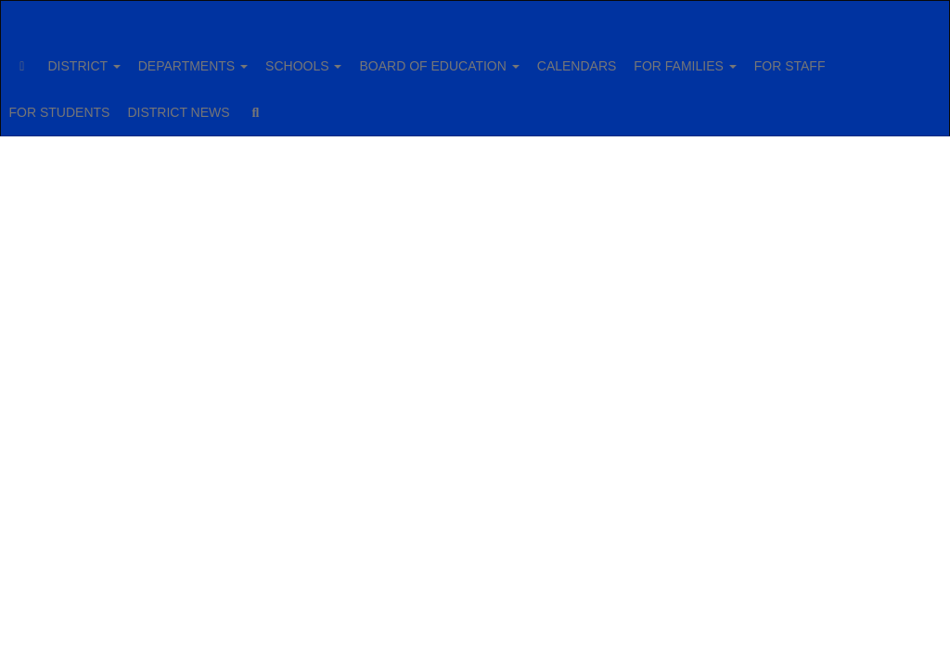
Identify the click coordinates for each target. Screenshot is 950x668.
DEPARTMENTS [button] (242, 56)
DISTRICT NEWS (322, 103)
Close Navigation (493, 110)
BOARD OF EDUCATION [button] (508, 56)
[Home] (51, 56)
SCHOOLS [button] (363, 56)
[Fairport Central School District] (475, 12)
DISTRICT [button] (123, 56)
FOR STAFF (78, 103)
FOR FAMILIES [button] (775, 56)
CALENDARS (657, 56)
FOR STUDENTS (192, 103)
